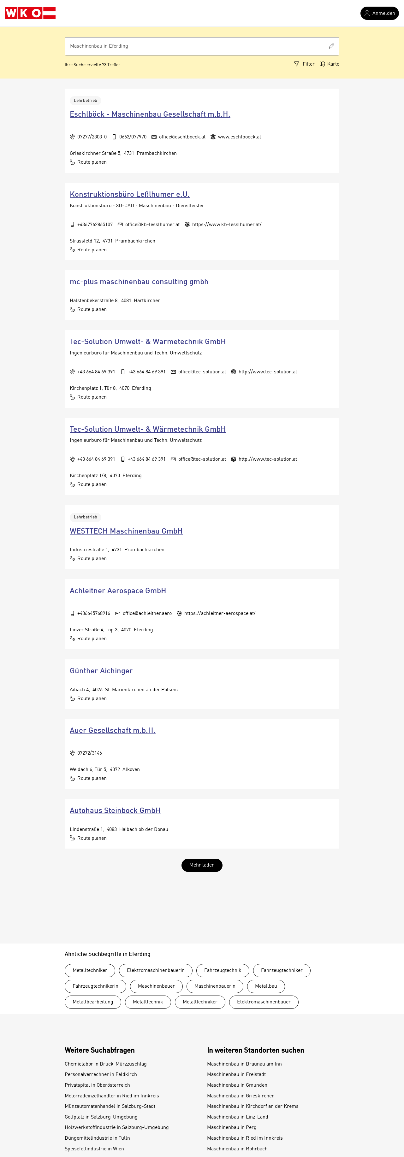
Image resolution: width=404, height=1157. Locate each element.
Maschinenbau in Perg (232, 1127)
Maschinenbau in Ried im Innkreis (245, 1138)
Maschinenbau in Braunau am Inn (244, 1064)
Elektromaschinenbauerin (156, 970)
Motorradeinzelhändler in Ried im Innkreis (112, 1096)
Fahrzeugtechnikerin (95, 986)
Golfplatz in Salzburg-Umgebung (101, 1117)
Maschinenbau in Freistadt (236, 1074)
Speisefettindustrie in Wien (94, 1149)
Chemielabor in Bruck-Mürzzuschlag (106, 1064)
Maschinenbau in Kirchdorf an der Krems (253, 1106)
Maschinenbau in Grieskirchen (241, 1096)
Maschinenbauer (156, 986)
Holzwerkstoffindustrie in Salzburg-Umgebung (117, 1127)
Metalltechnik (148, 1002)
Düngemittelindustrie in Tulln (97, 1138)
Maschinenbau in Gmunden (237, 1085)
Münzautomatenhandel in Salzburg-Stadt (110, 1106)
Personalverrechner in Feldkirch (101, 1074)
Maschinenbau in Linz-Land (237, 1117)
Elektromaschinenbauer (264, 1002)
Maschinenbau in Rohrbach (237, 1149)
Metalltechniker (90, 970)
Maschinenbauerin (214, 986)
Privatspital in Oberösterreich (97, 1085)
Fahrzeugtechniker (282, 970)
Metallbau (266, 986)
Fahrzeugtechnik (222, 970)
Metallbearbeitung (93, 1002)
